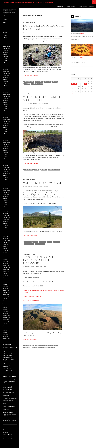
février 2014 (5, 334)
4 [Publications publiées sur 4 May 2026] (72, 84)
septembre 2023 (6, 100)
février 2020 (5, 186)
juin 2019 (5, 202)
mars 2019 (5, 209)
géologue (42, 241)
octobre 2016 (6, 269)
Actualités (26, 22)
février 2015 (5, 311)
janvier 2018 (5, 238)
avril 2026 (5, 37)
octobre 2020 (6, 171)
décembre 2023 (6, 94)
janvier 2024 (5, 92)
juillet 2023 (5, 104)
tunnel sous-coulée (54, 169)
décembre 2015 (6, 290)
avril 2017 (5, 257)
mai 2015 (5, 305)
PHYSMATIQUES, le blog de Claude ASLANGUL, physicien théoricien (9, 420)
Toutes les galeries (77, 69)
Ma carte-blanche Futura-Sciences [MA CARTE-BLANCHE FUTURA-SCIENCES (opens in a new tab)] (66, 6)
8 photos (82, 57)
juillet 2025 (5, 56)
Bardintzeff (39, 81)
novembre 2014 (6, 317)
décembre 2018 (6, 215)
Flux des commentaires (8, 436)
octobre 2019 (6, 194)
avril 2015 (5, 307)
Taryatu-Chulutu (29, 244)
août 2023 (5, 102)
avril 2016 (5, 282)
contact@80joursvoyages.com (32, 296)
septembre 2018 (6, 221)
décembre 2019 (6, 190)
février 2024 (5, 90)
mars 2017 (5, 259)
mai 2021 (5, 156)
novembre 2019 (6, 192)
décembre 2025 (6, 46)
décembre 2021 (6, 142)
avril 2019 (5, 207)
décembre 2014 (6, 315)
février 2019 (5, 211)
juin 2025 (5, 58)
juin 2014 (5, 326)
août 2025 (5, 54)
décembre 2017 (6, 240)
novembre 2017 (6, 242)
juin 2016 (5, 278)
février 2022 (5, 138)
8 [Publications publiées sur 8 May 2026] (85, 84)
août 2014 (5, 323)
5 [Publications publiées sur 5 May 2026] (75, 84)
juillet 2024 (5, 81)
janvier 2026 (5, 44)
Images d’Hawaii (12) (7, 370)
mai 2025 (5, 60)
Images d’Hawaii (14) (7, 357)
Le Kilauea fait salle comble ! (9, 368)
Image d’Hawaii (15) (7, 355)
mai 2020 (5, 182)
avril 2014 (5, 330)
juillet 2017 (5, 250)
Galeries (77, 16)
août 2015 (5, 298)
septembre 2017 (6, 246)
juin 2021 (5, 154)
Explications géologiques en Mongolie (43, 27)
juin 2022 (5, 129)
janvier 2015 (5, 313)
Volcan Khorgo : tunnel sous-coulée (42, 98)
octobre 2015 (6, 294)
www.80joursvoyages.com (31, 300)
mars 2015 (5, 309)
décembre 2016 (6, 265)
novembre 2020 (6, 169)
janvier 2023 (5, 117)
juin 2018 (5, 227)
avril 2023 (5, 111)
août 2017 (5, 248)
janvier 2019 (5, 213)
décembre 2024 (6, 71)
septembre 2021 (6, 148)
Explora (4, 403)
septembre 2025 (6, 52)
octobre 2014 (6, 319)
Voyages (32, 22)
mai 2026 (5, 35)
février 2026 (5, 42)
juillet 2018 (5, 225)
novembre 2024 (6, 73)
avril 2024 (5, 85)
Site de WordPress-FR (8, 438)
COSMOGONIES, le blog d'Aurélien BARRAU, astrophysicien (8, 394)
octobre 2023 (6, 98)
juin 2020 (5, 179)
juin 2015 (5, 303)
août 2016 (5, 273)
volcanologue (40, 244)
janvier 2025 (5, 69)
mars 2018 (5, 234)
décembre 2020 (6, 167)
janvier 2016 (5, 288)
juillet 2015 (5, 301)
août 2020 (5, 175)
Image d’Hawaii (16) (7, 353)
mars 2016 (5, 284)
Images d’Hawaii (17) (7, 351)
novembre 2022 (6, 121)
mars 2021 (5, 161)
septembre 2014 (6, 321)
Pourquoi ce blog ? (82, 6)
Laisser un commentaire (44, 32)
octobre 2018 (6, 219)
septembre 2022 (6, 125)
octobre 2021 (6, 146)
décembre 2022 (6, 119)
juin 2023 (5, 106)
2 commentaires (41, 266)
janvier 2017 (5, 263)
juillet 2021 (5, 152)
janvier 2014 (5, 336)
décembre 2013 (6, 338)
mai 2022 (5, 131)
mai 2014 (5, 328)
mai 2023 (5, 108)
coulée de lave (28, 169)
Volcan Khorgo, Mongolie (43, 183)
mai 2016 (5, 280)
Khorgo (55, 81)
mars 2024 (5, 88)
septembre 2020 (6, 173)
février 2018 (5, 236)
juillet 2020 (5, 177)
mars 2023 (5, 113)
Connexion (5, 432)
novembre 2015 (6, 292)
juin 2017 (5, 252)
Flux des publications (7, 434)
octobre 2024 (6, 75)
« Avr (72, 94)
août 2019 (5, 198)
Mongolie (27, 83)
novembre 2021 (6, 144)
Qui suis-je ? (92, 6)
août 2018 (5, 223)
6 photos (82, 33)
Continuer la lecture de (30, 75)
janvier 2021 (5, 165)
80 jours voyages (29, 81)
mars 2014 (5, 332)
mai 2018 (5, 230)
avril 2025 (5, 63)
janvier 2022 (5, 140)
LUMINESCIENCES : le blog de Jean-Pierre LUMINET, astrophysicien (9, 408)
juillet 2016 (5, 275)
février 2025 (5, 67)
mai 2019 (5, 204)
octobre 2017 (6, 244)
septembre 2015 (6, 296)
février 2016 (5, 286)
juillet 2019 (5, 200)
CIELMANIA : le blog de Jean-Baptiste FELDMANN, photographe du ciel (9, 387)
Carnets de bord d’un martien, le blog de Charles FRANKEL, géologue (9, 381)
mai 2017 (5, 255)
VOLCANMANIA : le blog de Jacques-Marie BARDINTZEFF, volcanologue (28, 2)
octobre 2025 (6, 50)
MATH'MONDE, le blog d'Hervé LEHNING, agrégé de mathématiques (9, 414)
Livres (4, 22)
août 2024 (5, 79)
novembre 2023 (6, 96)
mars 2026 (5, 40)
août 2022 (5, 127)
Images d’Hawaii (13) (7, 363)
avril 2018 (5, 232)
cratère (35, 241)
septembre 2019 (6, 196)
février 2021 (5, 163)
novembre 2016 (6, 267)
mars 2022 (5, 136)
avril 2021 (5, 159)
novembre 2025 (6, 48)
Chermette (47, 81)
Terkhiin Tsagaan (36, 347)
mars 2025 (5, 65)
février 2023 (5, 115)
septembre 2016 (6, 271)
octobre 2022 (6, 123)
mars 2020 (5, 184)
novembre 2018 (6, 217)
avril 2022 (5, 133)
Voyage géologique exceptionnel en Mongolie (38, 260)
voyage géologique (37, 83)
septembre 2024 (6, 77)
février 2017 (5, 261)
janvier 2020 (5, 188)
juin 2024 (5, 83)
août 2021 (5, 150)
